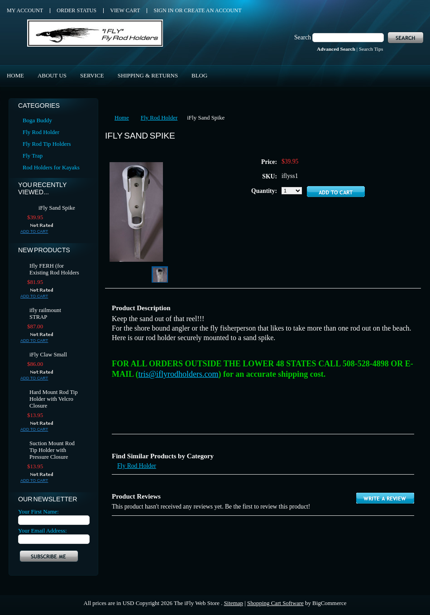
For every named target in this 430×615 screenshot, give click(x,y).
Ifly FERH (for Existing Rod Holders (54, 269)
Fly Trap (33, 155)
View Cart (125, 10)
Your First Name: (38, 511)
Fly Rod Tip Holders (47, 143)
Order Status (76, 10)
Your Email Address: (42, 530)
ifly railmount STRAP (45, 313)
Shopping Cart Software (275, 603)
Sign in (163, 10)
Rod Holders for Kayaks (51, 167)
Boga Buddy (37, 120)
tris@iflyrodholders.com (179, 374)
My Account (25, 10)
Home (122, 117)
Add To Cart (34, 231)
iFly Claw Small (48, 354)
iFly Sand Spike (56, 208)
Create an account (213, 10)
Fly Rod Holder (41, 132)
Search (302, 37)
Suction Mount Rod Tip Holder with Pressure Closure (52, 450)
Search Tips (371, 49)
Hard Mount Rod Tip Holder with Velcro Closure (53, 399)
